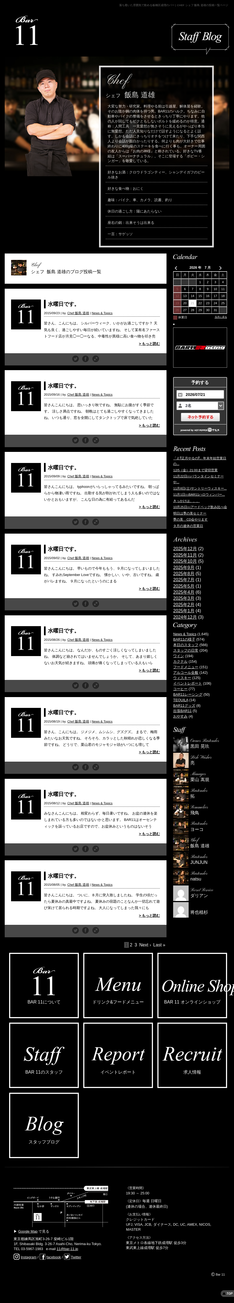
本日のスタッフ (185, 645)
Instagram (29, 1257)
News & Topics (102, 313)
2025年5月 (183, 586)
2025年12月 (185, 548)
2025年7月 (183, 579)
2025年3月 (183, 598)
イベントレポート (187, 683)
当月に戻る (221, 317)
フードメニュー (185, 667)
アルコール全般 (185, 672)
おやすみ (180, 716)
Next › (145, 945)
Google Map (28, 1231)
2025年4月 (183, 592)
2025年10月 (185, 561)
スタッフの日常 (185, 650)
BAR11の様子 (184, 639)
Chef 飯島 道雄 (78, 313)
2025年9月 (183, 567)
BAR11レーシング (187, 694)
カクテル (180, 661)
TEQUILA (180, 700)
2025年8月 (183, 573)
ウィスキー (182, 678)
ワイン (178, 656)
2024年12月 (185, 617)
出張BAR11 (182, 711)
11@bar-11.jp (67, 1249)
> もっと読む (149, 344)
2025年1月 (183, 610)
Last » (159, 945)
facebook (53, 1257)
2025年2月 (183, 604)
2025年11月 (185, 555)
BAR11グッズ (184, 705)
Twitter (76, 1257)
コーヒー (180, 689)
